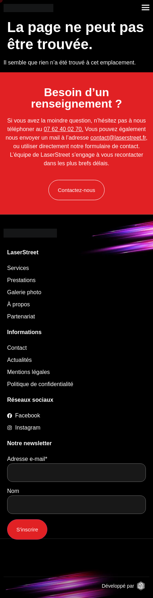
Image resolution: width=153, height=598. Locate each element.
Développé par (118, 586)
